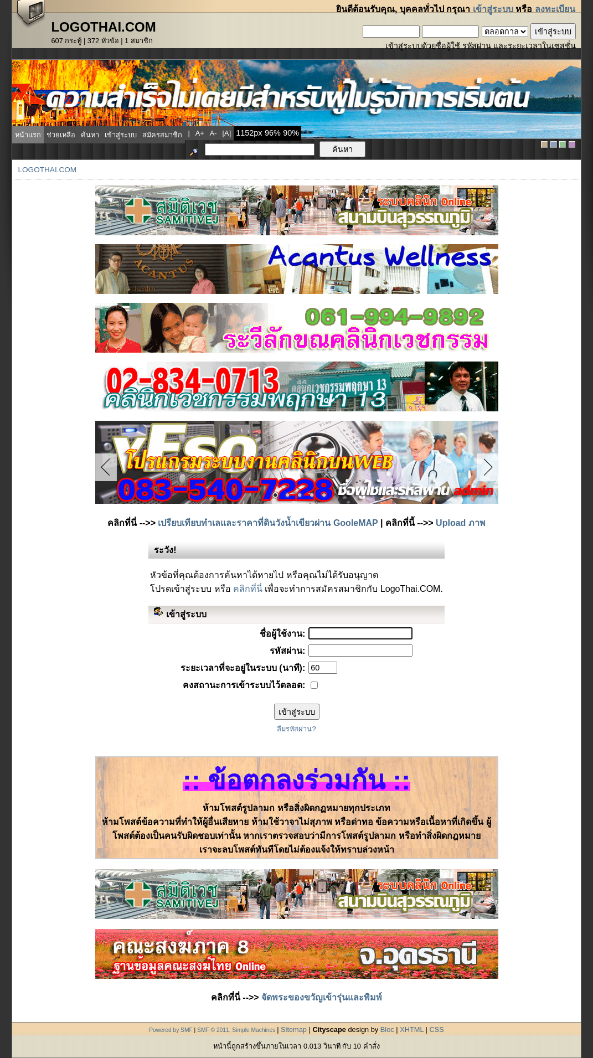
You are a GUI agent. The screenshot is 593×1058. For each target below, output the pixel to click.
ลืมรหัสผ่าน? (296, 729)
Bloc (387, 1029)
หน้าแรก (28, 135)
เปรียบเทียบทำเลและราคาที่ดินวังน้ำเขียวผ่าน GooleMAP (268, 523)
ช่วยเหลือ (61, 135)
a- (213, 133)
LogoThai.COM (47, 170)
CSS (436, 1029)
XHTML (412, 1029)
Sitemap (294, 1029)
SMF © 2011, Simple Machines (236, 1030)
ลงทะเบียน (555, 9)
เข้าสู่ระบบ (493, 9)
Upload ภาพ (461, 523)
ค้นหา (90, 135)
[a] (227, 133)
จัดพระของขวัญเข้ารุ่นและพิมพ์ (321, 997)
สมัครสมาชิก (162, 135)
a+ (199, 133)
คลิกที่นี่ (247, 588)
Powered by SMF (171, 1030)
